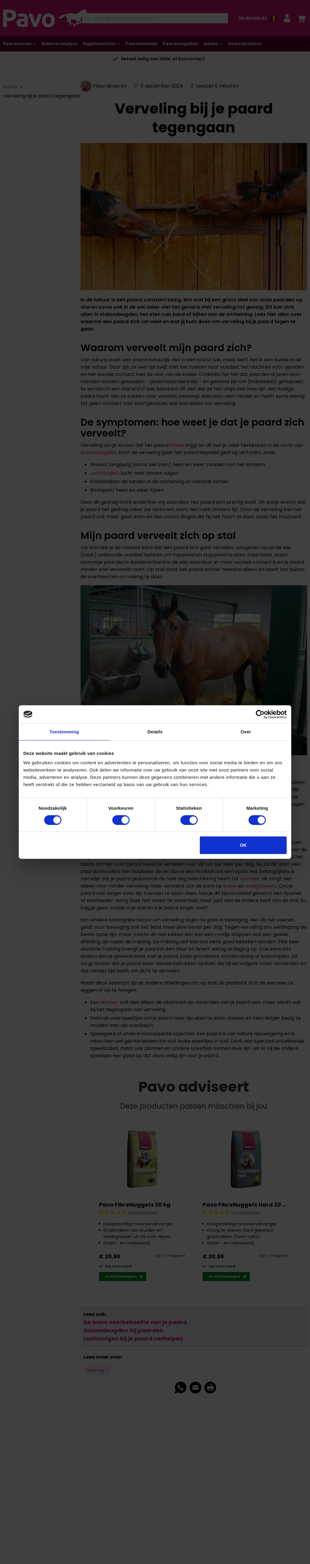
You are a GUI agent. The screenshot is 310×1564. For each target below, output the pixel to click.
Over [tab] (246, 731)
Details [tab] (155, 731)
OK (243, 845)
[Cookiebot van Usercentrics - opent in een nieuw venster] (260, 714)
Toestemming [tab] (64, 731)
